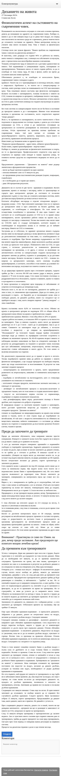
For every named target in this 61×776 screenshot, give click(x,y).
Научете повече (41, 770)
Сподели (7, 734)
